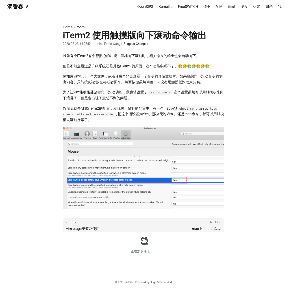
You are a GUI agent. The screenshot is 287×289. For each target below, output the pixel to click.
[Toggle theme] (27, 6)
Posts (80, 27)
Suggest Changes (136, 44)
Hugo (153, 282)
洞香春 (15, 7)
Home (67, 27)
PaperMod (165, 282)
